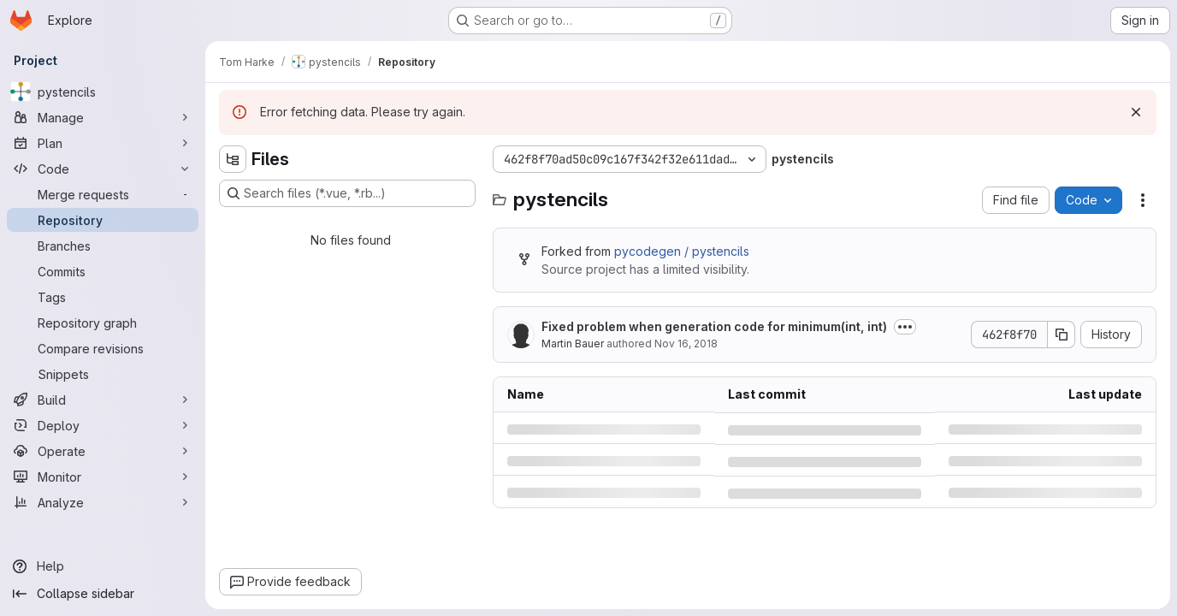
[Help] (102, 566)
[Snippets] (102, 374)
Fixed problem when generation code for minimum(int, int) (714, 326)
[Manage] (102, 117)
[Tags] (102, 297)
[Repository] (102, 220)
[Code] (102, 169)
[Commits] (102, 271)
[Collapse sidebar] (102, 594)
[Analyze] (102, 502)
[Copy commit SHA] (1061, 334)
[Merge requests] (102, 194)
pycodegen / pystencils (681, 251)
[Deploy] (102, 425)
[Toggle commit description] (905, 327)
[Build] (102, 400)
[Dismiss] (1136, 112)
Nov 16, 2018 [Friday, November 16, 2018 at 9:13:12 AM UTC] (686, 343)
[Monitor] (102, 477)
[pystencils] (102, 92)
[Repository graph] (102, 323)
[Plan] (102, 143)
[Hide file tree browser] (232, 159)
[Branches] (102, 246)
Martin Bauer (572, 343)
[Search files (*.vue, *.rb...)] (347, 193)
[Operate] (102, 451)
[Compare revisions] (102, 348)
